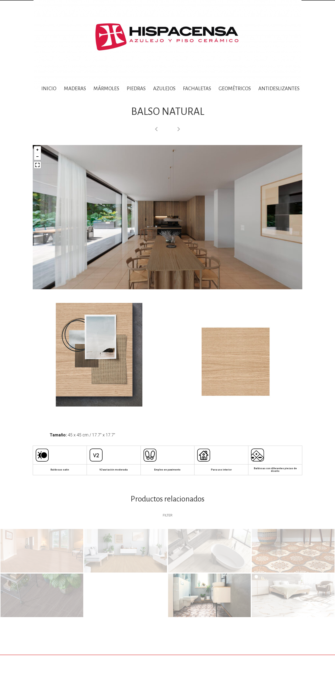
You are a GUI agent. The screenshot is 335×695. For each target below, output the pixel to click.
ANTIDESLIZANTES (279, 88)
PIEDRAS (136, 88)
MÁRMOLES (106, 88)
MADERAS (75, 88)
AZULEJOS (164, 88)
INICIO (48, 88)
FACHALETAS (197, 88)
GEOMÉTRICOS (235, 88)
